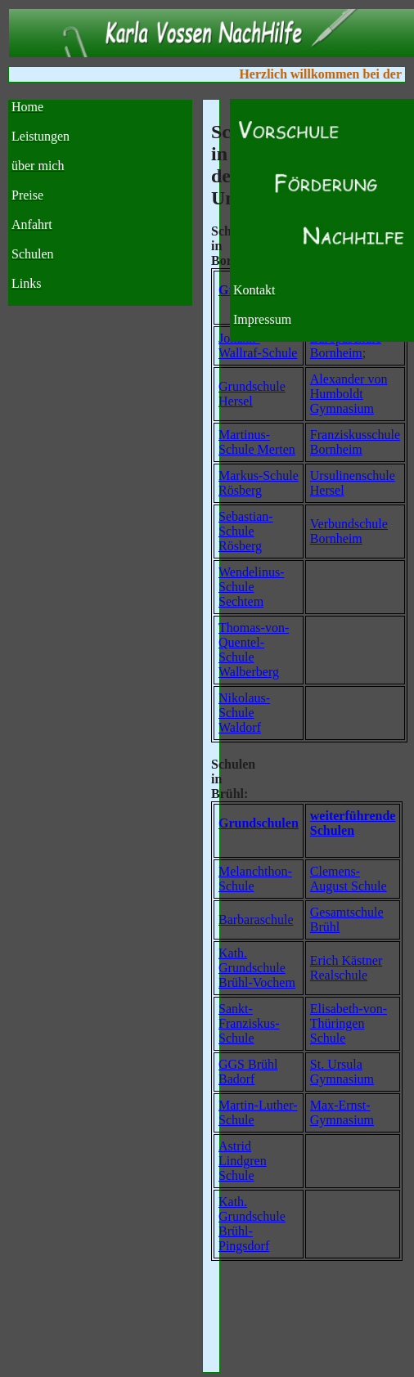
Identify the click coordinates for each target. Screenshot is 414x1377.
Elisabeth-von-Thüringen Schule (348, 1023)
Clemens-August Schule (348, 878)
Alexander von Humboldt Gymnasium (349, 393)
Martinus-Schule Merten (256, 442)
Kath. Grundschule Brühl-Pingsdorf (252, 1224)
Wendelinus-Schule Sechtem (251, 586)
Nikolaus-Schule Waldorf (244, 712)
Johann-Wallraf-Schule (257, 345)
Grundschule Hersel (252, 393)
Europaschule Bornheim (345, 345)
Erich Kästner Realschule (346, 967)
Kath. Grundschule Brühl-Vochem (256, 967)
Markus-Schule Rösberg (258, 483)
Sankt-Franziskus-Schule (249, 1023)
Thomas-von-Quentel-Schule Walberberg (253, 650)
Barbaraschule (256, 919)
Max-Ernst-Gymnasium (342, 1112)
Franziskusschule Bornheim (355, 442)
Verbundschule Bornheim (349, 531)
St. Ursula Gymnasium (342, 1071)
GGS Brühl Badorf (247, 1071)
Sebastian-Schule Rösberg (245, 531)
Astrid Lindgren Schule (242, 1160)
